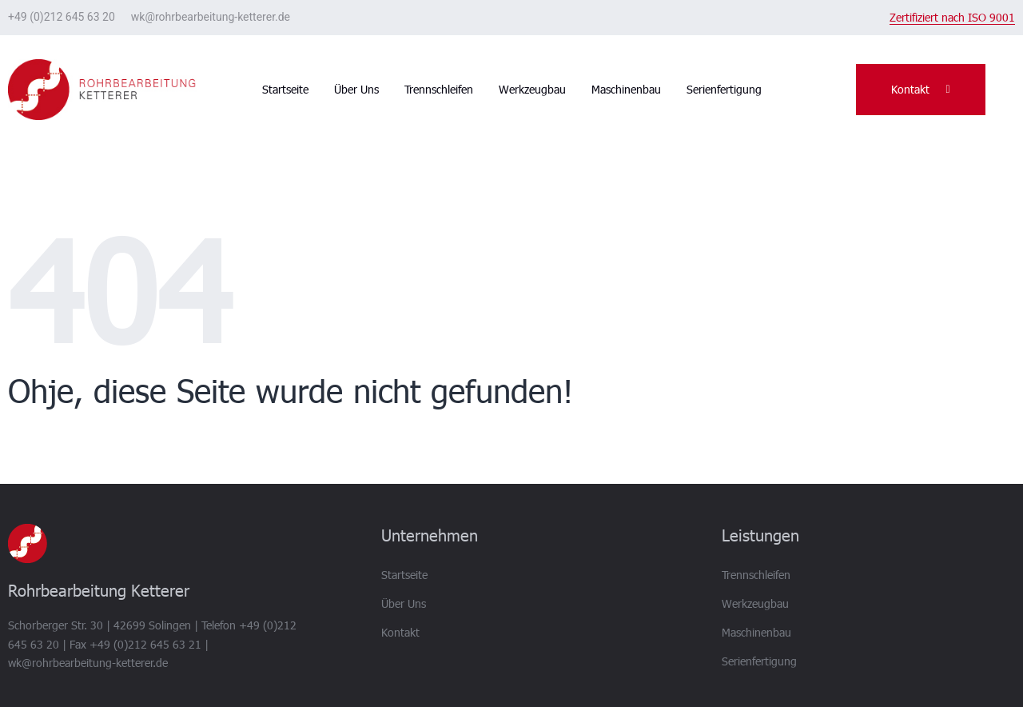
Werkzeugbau (532, 89)
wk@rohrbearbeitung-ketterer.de (210, 16)
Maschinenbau (626, 89)
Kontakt (400, 632)
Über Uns (356, 89)
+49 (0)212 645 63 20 (61, 16)
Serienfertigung (724, 89)
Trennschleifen (438, 89)
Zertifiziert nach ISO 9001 (952, 17)
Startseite (285, 89)
